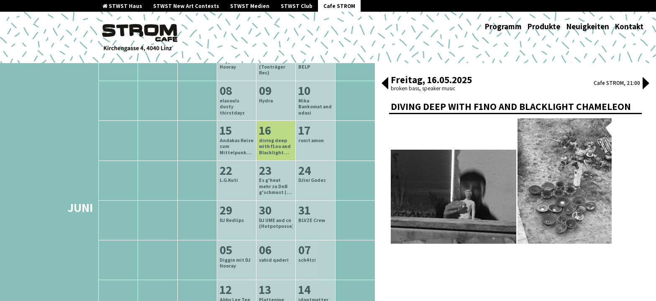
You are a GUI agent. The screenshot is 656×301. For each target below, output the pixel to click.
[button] (385, 84)
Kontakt (629, 26)
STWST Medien (249, 6)
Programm (503, 26)
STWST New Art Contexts (186, 6)
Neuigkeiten (587, 26)
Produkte (543, 26)
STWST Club (297, 6)
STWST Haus (122, 6)
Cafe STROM (339, 6)
